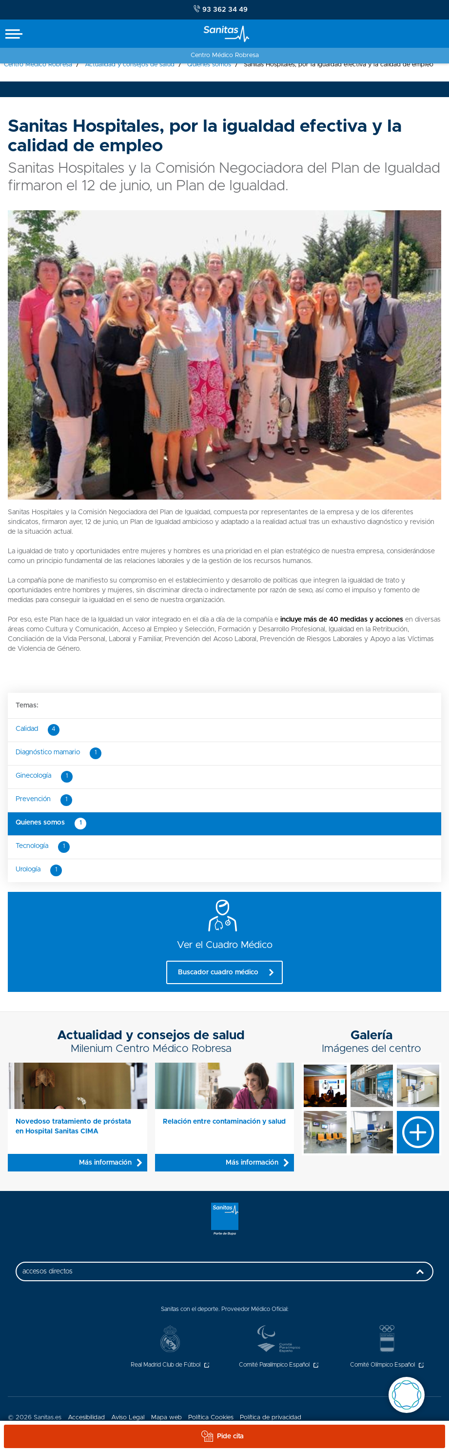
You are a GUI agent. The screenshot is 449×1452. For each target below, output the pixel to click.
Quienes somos (51, 823)
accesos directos (225, 1274)
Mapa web (166, 1417)
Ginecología (44, 777)
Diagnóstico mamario (58, 753)
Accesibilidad (86, 1417)
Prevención (44, 800)
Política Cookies (211, 1417)
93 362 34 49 (221, 9)
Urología (39, 870)
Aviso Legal (128, 1417)
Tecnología (43, 847)
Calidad (37, 730)
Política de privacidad (270, 1417)
